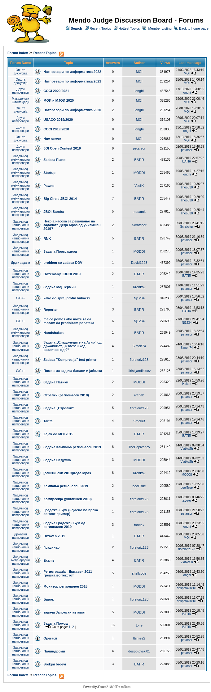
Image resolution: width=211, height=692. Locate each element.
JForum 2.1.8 (104, 687)
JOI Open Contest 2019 (62, 148)
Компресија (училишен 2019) (67, 499)
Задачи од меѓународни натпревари (20, 159)
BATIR (139, 160)
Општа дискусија (20, 71)
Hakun (186, 384)
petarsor (139, 148)
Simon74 (139, 346)
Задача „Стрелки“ (58, 408)
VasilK (139, 186)
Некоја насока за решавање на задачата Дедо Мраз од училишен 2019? (71, 224)
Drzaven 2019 (54, 536)
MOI (139, 72)
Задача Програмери (60, 251)
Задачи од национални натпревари (20, 225)
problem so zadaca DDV (62, 262)
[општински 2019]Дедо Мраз (67, 473)
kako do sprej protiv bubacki (66, 298)
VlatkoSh (187, 448)
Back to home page (194, 28)
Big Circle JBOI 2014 (60, 198)
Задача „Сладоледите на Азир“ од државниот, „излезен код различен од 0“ (72, 346)
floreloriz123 (139, 359)
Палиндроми (54, 651)
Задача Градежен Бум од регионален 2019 (64, 525)
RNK (47, 238)
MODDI (139, 173)
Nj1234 (139, 298)
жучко (186, 500)
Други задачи (20, 262)
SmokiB (139, 421)
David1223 (139, 262)
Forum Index (17, 53)
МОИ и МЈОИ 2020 (58, 100)
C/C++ (20, 298)
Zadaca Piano (54, 160)
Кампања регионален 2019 (65, 486)
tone (139, 625)
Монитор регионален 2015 (65, 586)
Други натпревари (20, 90)
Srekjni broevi (54, 664)
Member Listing (160, 28)
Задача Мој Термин (59, 287)
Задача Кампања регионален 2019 (72, 447)
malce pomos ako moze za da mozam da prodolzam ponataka (68, 321)
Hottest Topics (129, 28)
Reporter (50, 309)
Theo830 (187, 187)
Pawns (48, 186)
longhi (138, 91)
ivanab (139, 395)
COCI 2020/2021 (56, 91)
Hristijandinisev (139, 371)
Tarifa (47, 421)
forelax (139, 525)
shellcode (139, 573)
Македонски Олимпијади (20, 100)
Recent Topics (100, 28)
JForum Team (122, 687)
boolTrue (139, 486)
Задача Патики (55, 382)
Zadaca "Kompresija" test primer (69, 359)
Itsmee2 (139, 638)
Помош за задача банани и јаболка (72, 371)
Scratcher (139, 225)
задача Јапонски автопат (64, 612)
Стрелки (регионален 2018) (66, 395)
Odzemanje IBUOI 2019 (62, 274)
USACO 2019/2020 (58, 119)
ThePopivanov (139, 447)
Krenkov (139, 287)
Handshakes (53, 333)
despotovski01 (187, 588)
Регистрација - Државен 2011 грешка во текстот (67, 573)
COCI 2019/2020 (56, 129)
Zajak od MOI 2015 (58, 434)
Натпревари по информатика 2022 (72, 72)
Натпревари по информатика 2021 (72, 81)
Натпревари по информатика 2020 (72, 110)
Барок (48, 599)
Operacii (50, 638)
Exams (48, 560)
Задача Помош (55, 623)
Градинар (51, 547)
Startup (49, 173)
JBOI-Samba (53, 211)
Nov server (52, 139)
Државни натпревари (20, 536)
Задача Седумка (57, 460)
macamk (139, 211)
